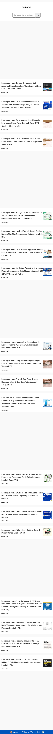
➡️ (43, 732)
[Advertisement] (26, 50)
